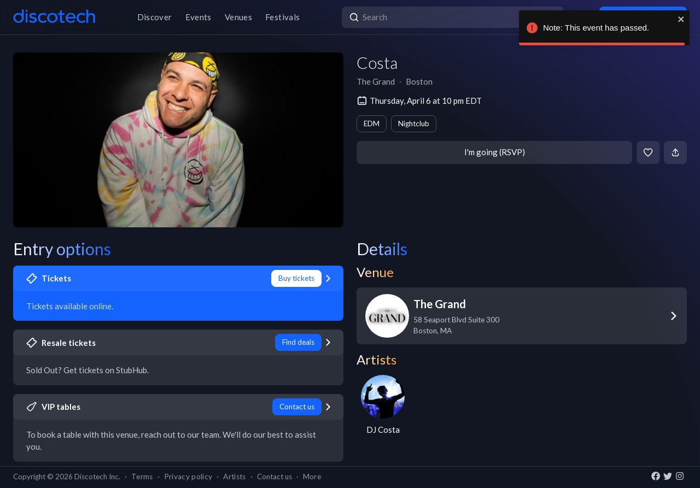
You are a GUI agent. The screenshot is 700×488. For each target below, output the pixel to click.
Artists (234, 476)
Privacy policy (188, 476)
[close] (681, 19)
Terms (142, 476)
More (312, 476)
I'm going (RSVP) (494, 152)
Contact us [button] (274, 476)
